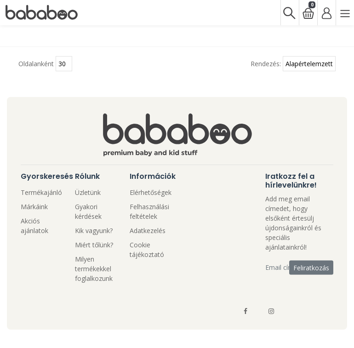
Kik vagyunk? (94, 230)
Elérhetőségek (150, 192)
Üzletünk (88, 192)
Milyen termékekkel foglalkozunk (94, 269)
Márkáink (34, 206)
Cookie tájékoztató (147, 249)
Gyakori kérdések (88, 211)
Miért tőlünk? (94, 244)
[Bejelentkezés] (326, 12)
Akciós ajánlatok (34, 226)
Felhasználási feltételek (149, 211)
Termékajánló (41, 192)
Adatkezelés (148, 230)
